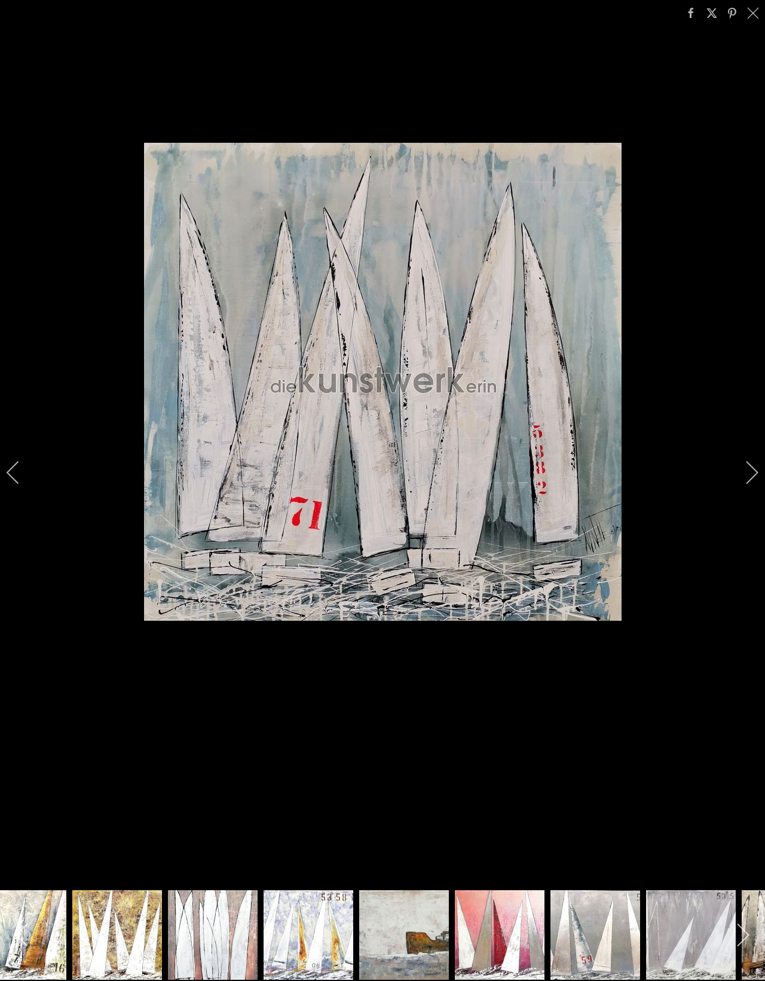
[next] (744, 472)
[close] (754, 13)
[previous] (21, 472)
